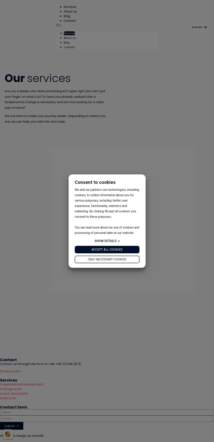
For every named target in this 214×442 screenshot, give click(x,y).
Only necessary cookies (107, 259)
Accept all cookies (107, 249)
